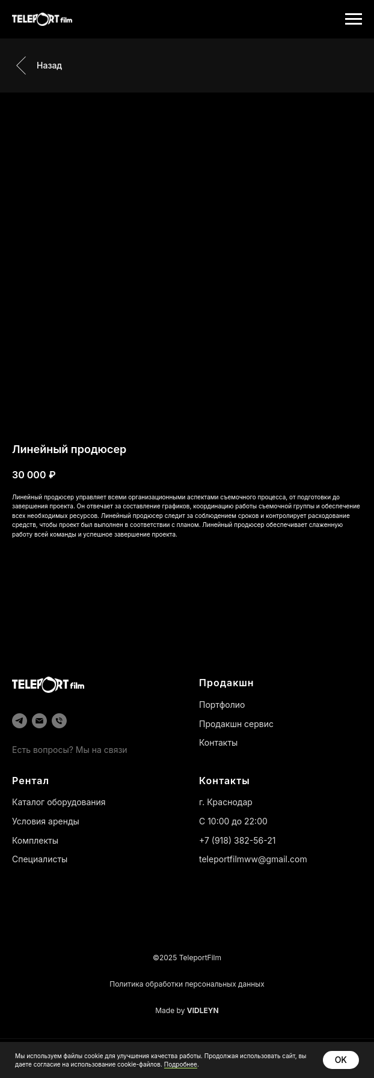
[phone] (59, 720)
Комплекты (35, 840)
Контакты (218, 742)
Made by (187, 1010)
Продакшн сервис (236, 724)
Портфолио (222, 704)
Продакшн (226, 683)
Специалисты (39, 859)
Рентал (30, 781)
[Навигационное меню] (353, 19)
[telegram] (19, 720)
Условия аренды (45, 821)
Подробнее (180, 1064)
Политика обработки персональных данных (186, 983)
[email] (39, 720)
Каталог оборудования (59, 802)
